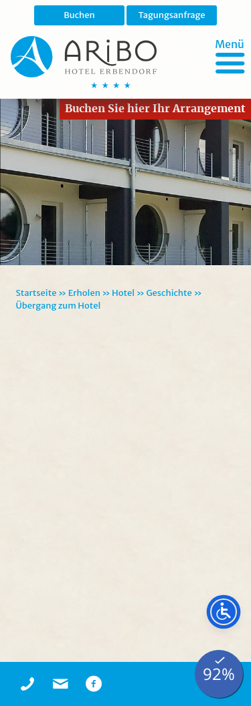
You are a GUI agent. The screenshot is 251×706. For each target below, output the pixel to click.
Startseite (36, 293)
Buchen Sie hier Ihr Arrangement (155, 109)
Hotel (123, 293)
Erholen (84, 293)
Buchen (79, 15)
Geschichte (168, 293)
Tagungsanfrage (171, 15)
